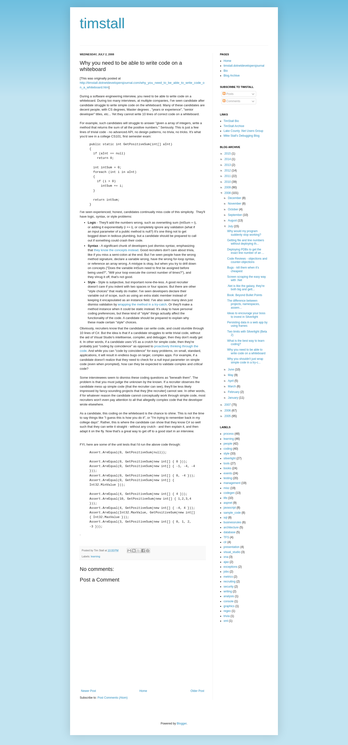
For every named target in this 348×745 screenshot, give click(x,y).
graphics (229, 606)
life (225, 498)
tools (227, 463)
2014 (228, 159)
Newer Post (88, 691)
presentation (231, 547)
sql (225, 517)
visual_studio (232, 552)
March (232, 386)
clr (225, 542)
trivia (227, 616)
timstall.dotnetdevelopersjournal (244, 65)
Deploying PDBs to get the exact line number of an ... (245, 251)
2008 (228, 193)
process (229, 433)
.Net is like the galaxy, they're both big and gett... (246, 287)
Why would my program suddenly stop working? (244, 232)
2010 (228, 182)
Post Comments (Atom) (112, 697)
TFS (226, 537)
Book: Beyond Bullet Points (244, 295)
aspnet (228, 502)
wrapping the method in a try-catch (142, 304)
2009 (228, 187)
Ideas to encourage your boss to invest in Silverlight (246, 315)
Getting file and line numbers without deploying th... (245, 242)
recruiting (229, 581)
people (228, 443)
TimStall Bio (231, 121)
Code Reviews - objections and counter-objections (247, 260)
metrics (228, 576)
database (229, 532)
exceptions (230, 566)
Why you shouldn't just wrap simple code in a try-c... (245, 360)
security (228, 586)
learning (95, 556)
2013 (228, 165)
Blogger (182, 723)
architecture (231, 527)
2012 (228, 170)
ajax (226, 562)
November (235, 203)
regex (227, 611)
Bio (226, 70)
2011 (228, 176)
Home (143, 691)
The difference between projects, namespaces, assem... (243, 304)
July (231, 226)
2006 (228, 410)
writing (228, 591)
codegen (229, 493)
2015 (228, 153)
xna (226, 557)
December (235, 198)
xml (226, 621)
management (232, 483)
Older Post (197, 691)
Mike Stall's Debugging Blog (242, 135)
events (228, 473)
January (233, 397)
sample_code (232, 512)
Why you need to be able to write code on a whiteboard (246, 351)
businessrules (232, 522)
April (231, 381)
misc (227, 488)
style (227, 453)
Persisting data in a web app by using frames (247, 324)
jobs (226, 571)
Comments (231, 101)
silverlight (230, 458)
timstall (102, 23)
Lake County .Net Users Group (243, 131)
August (233, 220)
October (233, 209)
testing (228, 478)
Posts (228, 94)
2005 (228, 416)
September (235, 215)
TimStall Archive (234, 126)
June (231, 369)
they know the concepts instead (116, 250)
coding (228, 448)
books (227, 468)
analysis (229, 596)
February (234, 392)
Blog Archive (232, 75)
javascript (230, 507)
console (228, 601)
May (231, 375)
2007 (228, 404)
